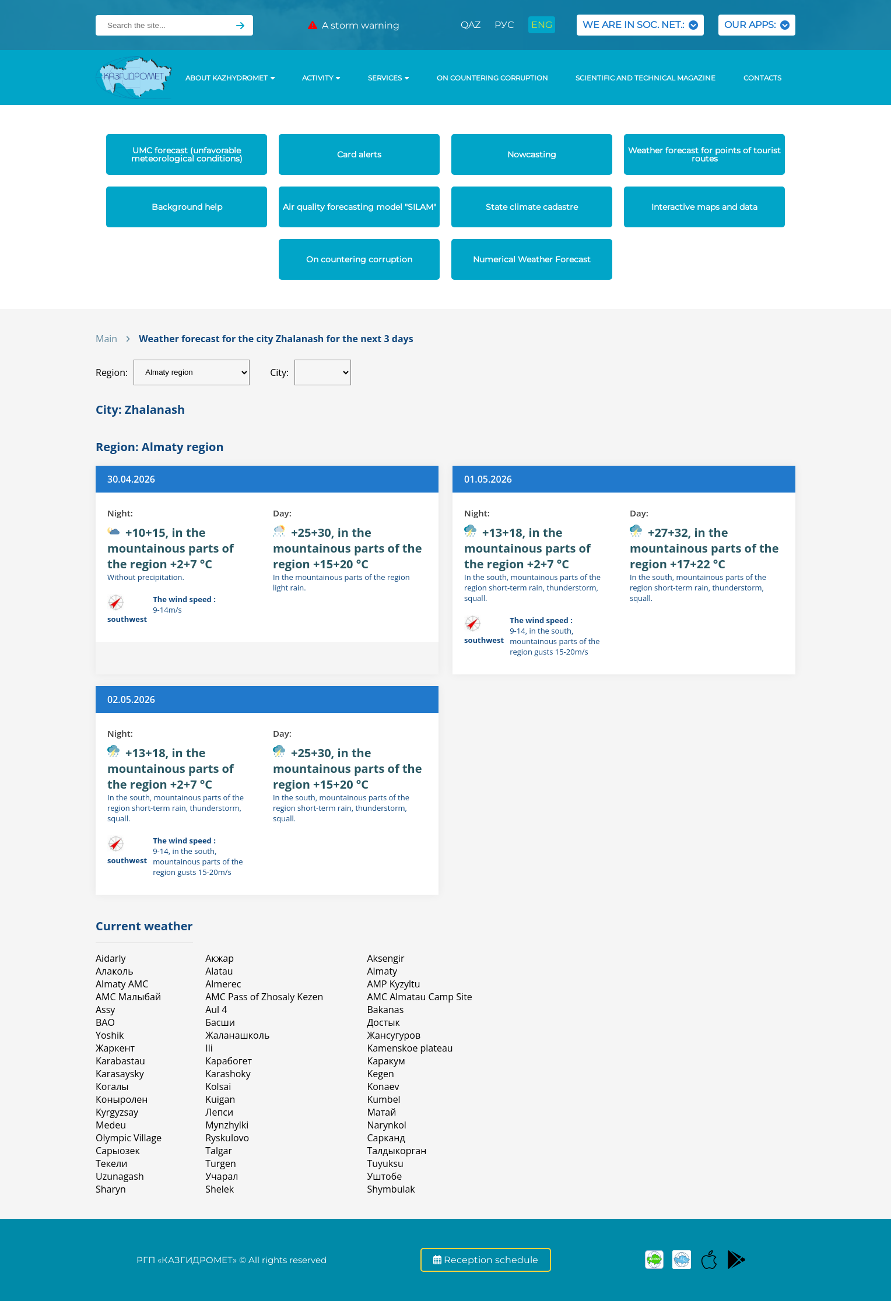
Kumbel (383, 1099)
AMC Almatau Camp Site (419, 996)
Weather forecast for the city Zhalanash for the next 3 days (276, 338)
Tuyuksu (385, 1163)
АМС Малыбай (128, 996)
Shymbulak (391, 1189)
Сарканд (386, 1137)
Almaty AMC (122, 983)
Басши (220, 1022)
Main (106, 338)
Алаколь (115, 971)
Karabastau (120, 1060)
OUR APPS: (757, 24)
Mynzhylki (226, 1125)
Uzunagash (120, 1176)
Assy (105, 1009)
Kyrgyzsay (117, 1112)
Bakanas (385, 1009)
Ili (209, 1048)
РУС (504, 24)
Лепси (219, 1112)
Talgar (218, 1150)
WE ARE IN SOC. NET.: (640, 24)
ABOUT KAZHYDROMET (230, 78)
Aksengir (385, 958)
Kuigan (220, 1099)
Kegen (380, 1073)
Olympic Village (129, 1137)
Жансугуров (393, 1035)
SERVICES (388, 78)
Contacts (762, 78)
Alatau (219, 971)
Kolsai (218, 1086)
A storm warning (353, 25)
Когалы (112, 1086)
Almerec (223, 983)
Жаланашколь (237, 1035)
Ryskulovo (227, 1137)
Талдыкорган (396, 1150)
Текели (111, 1163)
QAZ (470, 24)
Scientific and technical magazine (645, 78)
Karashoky (228, 1073)
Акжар (219, 958)
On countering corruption (492, 78)
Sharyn (111, 1189)
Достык (383, 1022)
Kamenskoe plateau (409, 1048)
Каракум (386, 1060)
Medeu (111, 1125)
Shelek (219, 1189)
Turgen (220, 1163)
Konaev (383, 1086)
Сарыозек (118, 1150)
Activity (321, 78)
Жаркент (115, 1048)
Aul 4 (216, 1009)
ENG (541, 24)
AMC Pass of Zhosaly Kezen (264, 996)
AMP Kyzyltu (393, 983)
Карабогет (228, 1060)
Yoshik (110, 1035)
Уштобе (384, 1176)
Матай (381, 1112)
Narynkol (386, 1125)
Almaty (382, 971)
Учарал (221, 1176)
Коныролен (122, 1099)
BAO (105, 1022)
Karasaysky (120, 1073)
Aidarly (110, 958)
